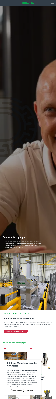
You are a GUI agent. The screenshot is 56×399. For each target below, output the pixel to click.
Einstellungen (29, 390)
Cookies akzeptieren (17, 390)
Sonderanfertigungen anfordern (16, 331)
